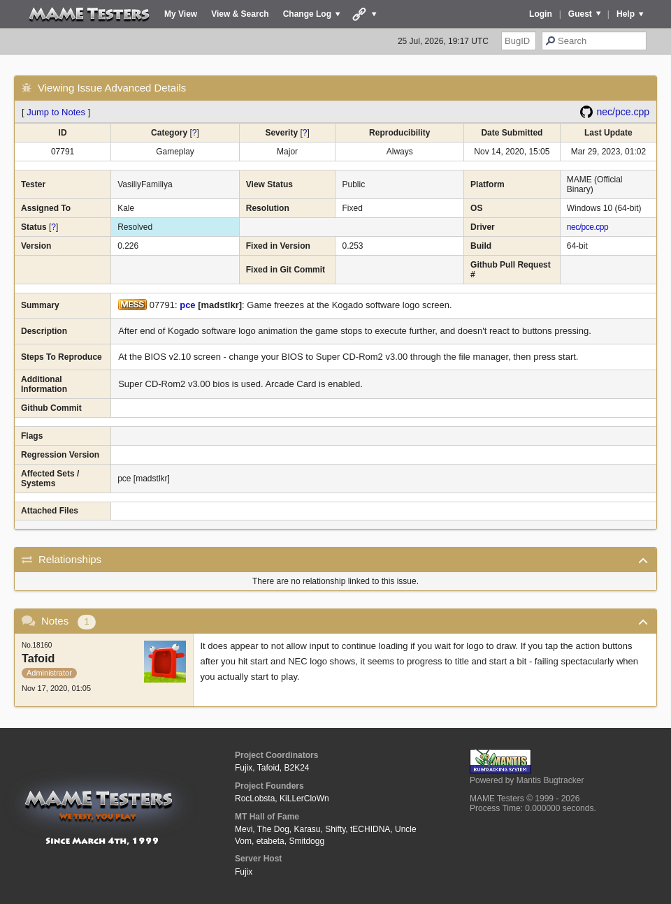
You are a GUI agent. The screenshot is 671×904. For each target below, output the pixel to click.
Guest (580, 14)
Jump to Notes (56, 112)
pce (187, 305)
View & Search (240, 14)
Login (540, 14)
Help (625, 14)
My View (180, 14)
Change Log (307, 14)
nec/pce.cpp (623, 111)
